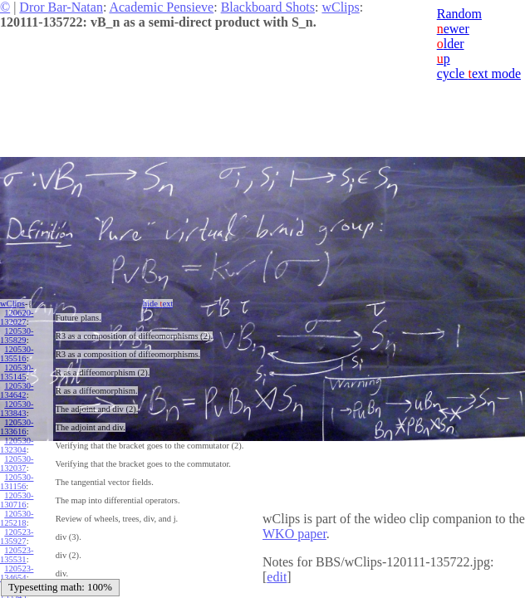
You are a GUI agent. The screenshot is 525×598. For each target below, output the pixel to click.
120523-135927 (16, 536)
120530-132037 (16, 463)
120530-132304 (16, 445)
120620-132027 (16, 317)
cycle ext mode (479, 73)
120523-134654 (16, 573)
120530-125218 (16, 518)
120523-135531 (16, 555)
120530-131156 (16, 482)
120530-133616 (16, 427)
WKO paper (294, 534)
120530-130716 (16, 500)
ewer (453, 29)
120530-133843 (16, 408)
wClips (340, 7)
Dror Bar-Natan (61, 7)
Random (459, 14)
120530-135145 (16, 372)
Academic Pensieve (161, 7)
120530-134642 (16, 390)
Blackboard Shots (268, 7)
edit (277, 577)
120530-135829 (16, 335)
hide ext (158, 303)
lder (450, 44)
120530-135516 (16, 354)
